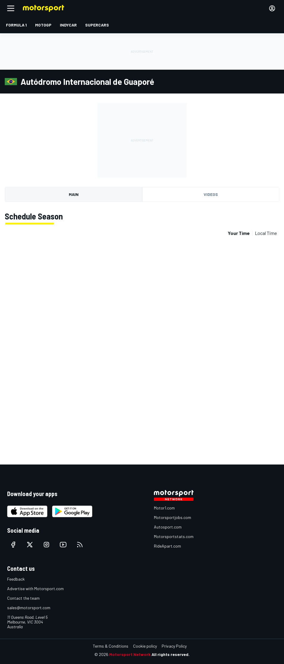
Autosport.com (168, 526)
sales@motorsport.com (28, 607)
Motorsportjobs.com (172, 517)
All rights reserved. (171, 654)
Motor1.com (164, 507)
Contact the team (23, 598)
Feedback (16, 579)
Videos (211, 194)
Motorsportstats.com (174, 536)
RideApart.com (167, 545)
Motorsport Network (130, 654)
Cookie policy (145, 646)
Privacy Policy (174, 646)
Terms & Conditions (110, 646)
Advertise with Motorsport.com (35, 588)
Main (74, 194)
